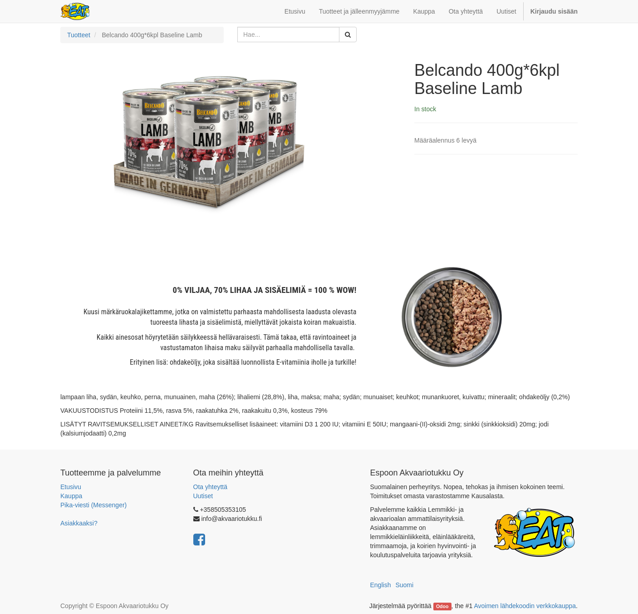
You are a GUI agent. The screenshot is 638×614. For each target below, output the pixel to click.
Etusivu (70, 486)
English (380, 585)
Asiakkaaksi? (79, 523)
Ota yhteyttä (210, 486)
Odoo (442, 606)
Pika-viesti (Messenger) (93, 505)
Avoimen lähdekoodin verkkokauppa (525, 605)
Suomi (404, 585)
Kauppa (71, 496)
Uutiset (203, 496)
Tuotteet (78, 35)
